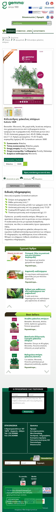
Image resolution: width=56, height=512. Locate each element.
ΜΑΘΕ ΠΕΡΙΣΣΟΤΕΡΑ (16, 503)
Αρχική (5, 37)
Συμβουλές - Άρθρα (24, 31)
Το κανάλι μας (23, 479)
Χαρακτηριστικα (32, 186)
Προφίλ (40, 17)
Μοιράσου (38, 179)
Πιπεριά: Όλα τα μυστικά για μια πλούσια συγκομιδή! (37, 255)
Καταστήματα (39, 31)
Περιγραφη (14, 186)
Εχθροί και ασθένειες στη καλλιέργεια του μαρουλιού (35, 291)
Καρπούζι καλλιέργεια (36, 271)
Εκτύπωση (27, 179)
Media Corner (34, 479)
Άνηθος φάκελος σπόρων (36, 318)
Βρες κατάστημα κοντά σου (37, 172)
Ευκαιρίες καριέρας (38, 438)
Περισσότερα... (31, 265)
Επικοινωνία (28, 17)
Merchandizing (36, 433)
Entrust (34, 510)
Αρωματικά (20, 40)
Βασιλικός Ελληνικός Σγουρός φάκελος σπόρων (34, 338)
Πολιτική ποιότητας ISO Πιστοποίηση (40, 441)
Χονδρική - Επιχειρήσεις (40, 435)
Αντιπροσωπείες (37, 431)
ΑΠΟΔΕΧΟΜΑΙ (13, 499)
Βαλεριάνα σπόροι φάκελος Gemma (33, 355)
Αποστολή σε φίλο (12, 179)
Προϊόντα (11, 31)
